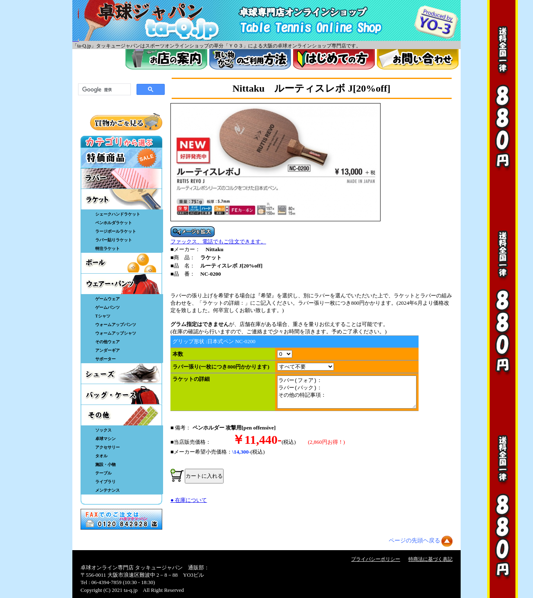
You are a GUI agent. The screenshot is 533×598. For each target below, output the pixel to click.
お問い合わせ (418, 59)
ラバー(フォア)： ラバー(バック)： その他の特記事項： (355, 395)
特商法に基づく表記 (430, 559)
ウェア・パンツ (121, 284)
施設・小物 (105, 464)
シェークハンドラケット (117, 214)
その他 (121, 415)
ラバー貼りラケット (113, 240)
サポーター (105, 359)
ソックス (103, 430)
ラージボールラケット (115, 231)
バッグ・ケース (121, 394)
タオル (101, 456)
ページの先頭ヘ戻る (414, 540)
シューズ (121, 373)
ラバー (121, 178)
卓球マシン (105, 438)
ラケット (121, 199)
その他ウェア (107, 341)
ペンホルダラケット (113, 222)
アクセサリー (107, 447)
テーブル (103, 473)
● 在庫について (188, 506)
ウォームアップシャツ (115, 333)
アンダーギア (107, 350)
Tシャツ (102, 316)
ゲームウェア (107, 299)
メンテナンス (107, 490)
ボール (121, 263)
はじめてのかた (334, 59)
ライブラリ (105, 481)
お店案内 (166, 59)
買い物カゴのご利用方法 (250, 59)
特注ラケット (107, 248)
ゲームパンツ (107, 307)
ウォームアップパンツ (115, 324)
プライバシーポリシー (375, 559)
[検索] (103, 89)
